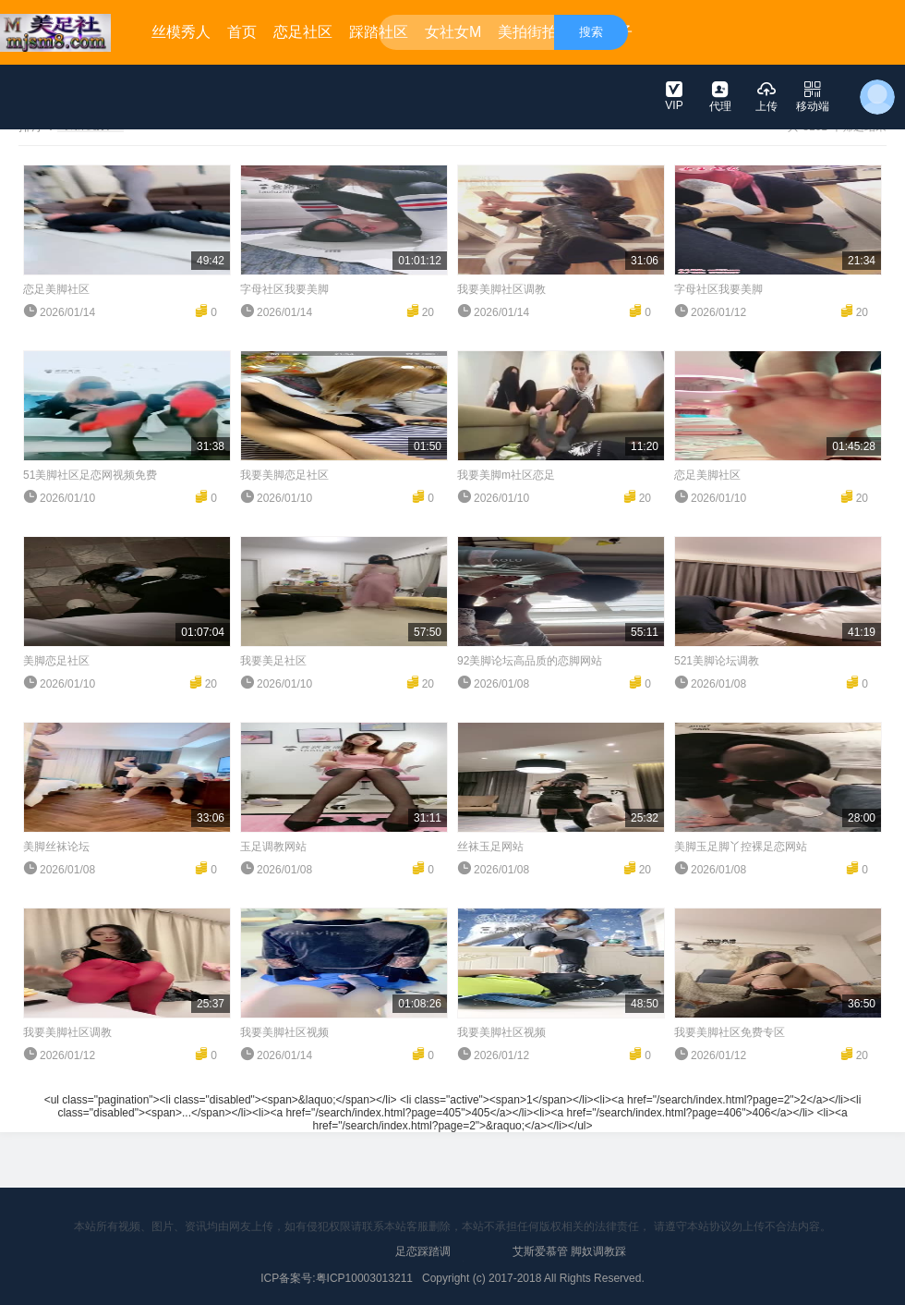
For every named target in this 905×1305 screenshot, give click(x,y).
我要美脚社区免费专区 (729, 1032)
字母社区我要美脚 (284, 289)
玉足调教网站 (273, 846)
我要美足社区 (273, 660)
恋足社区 (302, 32)
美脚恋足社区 (56, 660)
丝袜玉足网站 (490, 846)
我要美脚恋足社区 (284, 475)
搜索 (591, 32)
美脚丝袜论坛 (56, 846)
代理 (720, 96)
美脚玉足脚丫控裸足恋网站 (740, 846)
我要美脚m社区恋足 (506, 475)
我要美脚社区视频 (284, 1032)
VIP (674, 95)
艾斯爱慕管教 (540, 1259)
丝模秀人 (181, 32)
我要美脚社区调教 (501, 289)
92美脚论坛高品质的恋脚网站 (529, 660)
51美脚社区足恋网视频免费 (90, 475)
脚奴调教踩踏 (598, 1259)
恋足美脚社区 (56, 289)
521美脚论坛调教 (716, 660)
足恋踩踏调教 (423, 1259)
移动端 (812, 96)
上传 (766, 96)
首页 (242, 32)
